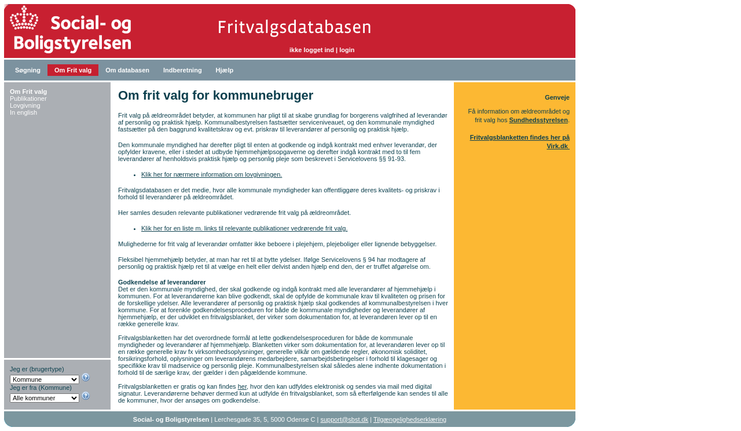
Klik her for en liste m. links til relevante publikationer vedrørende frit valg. (244, 228)
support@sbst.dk (345, 419)
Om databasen (127, 70)
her (242, 386)
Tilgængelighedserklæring (409, 419)
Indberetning (182, 70)
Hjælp (225, 70)
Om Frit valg (72, 70)
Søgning (28, 70)
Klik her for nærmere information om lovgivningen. (211, 174)
